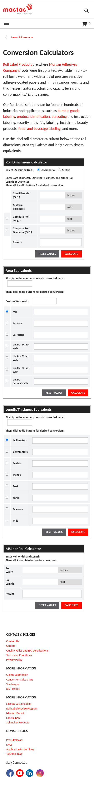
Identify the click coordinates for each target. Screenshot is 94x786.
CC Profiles (13, 689)
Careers (10, 646)
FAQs (9, 744)
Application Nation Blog (20, 749)
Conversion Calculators (19, 679)
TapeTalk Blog (14, 754)
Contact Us (12, 641)
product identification (33, 116)
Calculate (71, 254)
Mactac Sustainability (18, 704)
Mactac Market (15, 713)
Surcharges (12, 684)
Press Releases (14, 740)
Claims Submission (17, 675)
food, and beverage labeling (39, 128)
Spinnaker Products (17, 722)
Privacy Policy (14, 660)
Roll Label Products (17, 64)
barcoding (59, 116)
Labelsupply (13, 718)
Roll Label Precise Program (22, 708)
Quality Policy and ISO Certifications (27, 650)
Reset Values (47, 254)
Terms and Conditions (19, 655)
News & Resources (22, 37)
